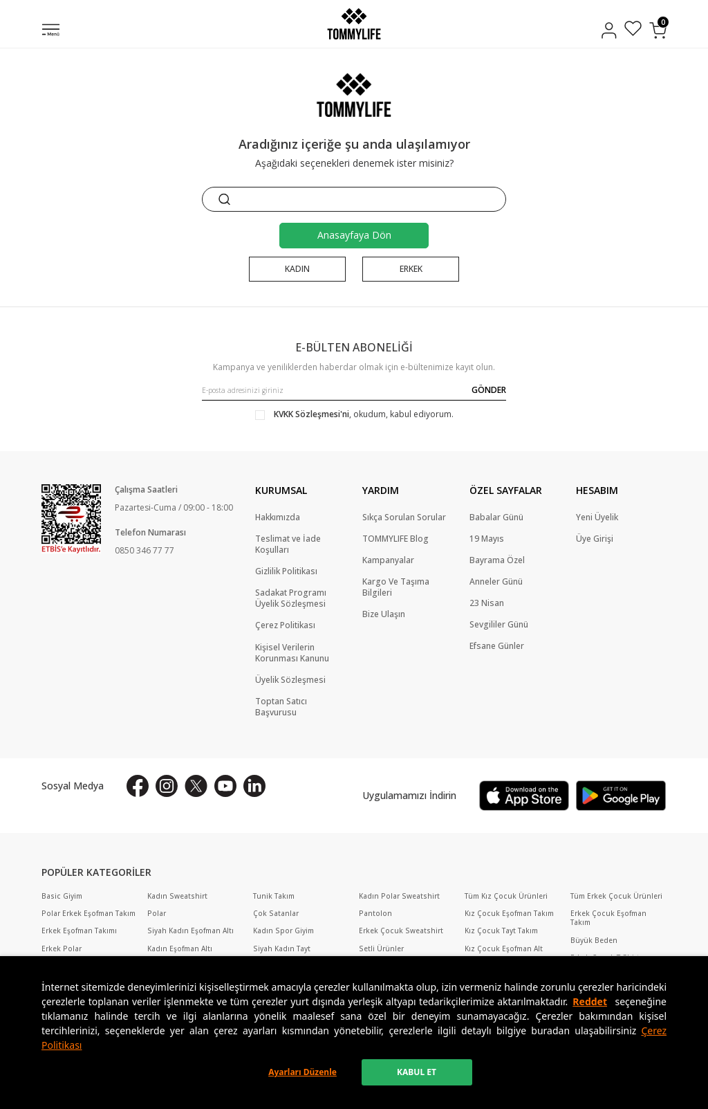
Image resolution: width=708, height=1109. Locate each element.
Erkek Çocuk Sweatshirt (401, 930)
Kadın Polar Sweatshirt (399, 896)
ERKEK (411, 269)
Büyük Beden (593, 940)
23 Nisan (486, 603)
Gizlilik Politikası (286, 571)
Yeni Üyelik (597, 517)
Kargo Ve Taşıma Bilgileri (395, 587)
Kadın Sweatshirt (177, 896)
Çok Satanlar (276, 913)
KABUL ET (416, 1072)
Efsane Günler (496, 646)
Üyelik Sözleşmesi (290, 680)
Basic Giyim (61, 896)
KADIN (297, 269)
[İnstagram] (167, 786)
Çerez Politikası (285, 625)
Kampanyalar (388, 560)
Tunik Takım (274, 896)
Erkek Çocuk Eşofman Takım (608, 918)
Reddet (589, 1001)
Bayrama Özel (497, 560)
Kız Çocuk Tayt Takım (501, 930)
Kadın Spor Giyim (283, 930)
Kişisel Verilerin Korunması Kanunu (292, 653)
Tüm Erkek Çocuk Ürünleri (616, 896)
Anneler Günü (496, 581)
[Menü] (50, 31)
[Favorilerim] (633, 30)
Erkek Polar (61, 948)
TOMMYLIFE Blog (395, 538)
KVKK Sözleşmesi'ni (311, 414)
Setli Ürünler (381, 948)
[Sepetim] (658, 30)
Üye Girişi (594, 538)
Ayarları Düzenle (302, 1072)
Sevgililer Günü (498, 624)
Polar (156, 913)
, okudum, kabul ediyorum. (354, 414)
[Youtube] (225, 786)
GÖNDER (489, 390)
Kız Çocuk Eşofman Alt (504, 948)
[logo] (353, 23)
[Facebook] (138, 786)
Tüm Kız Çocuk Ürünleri (506, 896)
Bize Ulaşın (383, 614)
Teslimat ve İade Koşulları (288, 544)
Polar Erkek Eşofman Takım (88, 913)
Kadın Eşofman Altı (179, 948)
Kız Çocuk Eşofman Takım (509, 913)
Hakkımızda (277, 517)
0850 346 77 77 (144, 550)
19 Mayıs (486, 538)
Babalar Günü (496, 517)
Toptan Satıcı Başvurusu (281, 707)
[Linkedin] (254, 786)
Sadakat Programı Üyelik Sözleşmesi (290, 598)
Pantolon (375, 913)
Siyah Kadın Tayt (281, 948)
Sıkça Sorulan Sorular (404, 517)
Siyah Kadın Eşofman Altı (190, 930)
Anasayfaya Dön (354, 234)
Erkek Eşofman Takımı (79, 930)
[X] (196, 786)
